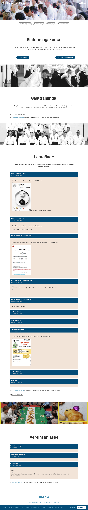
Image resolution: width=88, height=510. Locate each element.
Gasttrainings (39, 24)
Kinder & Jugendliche (65, 57)
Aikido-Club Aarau (15, 3)
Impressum (31, 502)
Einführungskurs (25, 24)
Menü (82, 3)
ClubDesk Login (56, 502)
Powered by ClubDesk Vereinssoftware (46, 502)
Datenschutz (36, 502)
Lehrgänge (51, 24)
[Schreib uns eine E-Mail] (48, 496)
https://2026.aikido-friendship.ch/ (41, 211)
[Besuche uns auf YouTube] (42, 496)
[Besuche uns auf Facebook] (40, 496)
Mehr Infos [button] (61, 507)
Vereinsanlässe (63, 24)
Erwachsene (23, 57)
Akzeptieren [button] (81, 507)
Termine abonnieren (18, 118)
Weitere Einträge (17, 394)
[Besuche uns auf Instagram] (45, 496)
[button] (44, 194)
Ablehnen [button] (73, 507)
